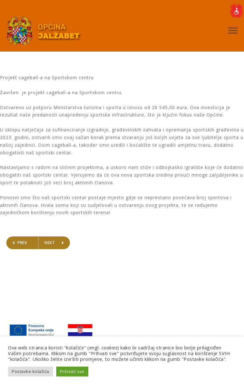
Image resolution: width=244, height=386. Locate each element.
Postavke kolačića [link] (30, 371)
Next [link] (49, 242)
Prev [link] (22, 242)
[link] (236, 10)
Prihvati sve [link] (72, 371)
